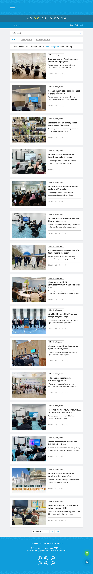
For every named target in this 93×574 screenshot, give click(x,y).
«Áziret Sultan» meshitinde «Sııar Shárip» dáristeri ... (64, 219)
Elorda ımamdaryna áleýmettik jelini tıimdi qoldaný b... (62, 442)
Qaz (81, 25)
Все (26, 47)
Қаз (72, 25)
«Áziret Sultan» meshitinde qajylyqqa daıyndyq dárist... (61, 474)
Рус (76, 25)
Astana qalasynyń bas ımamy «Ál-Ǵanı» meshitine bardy (63, 251)
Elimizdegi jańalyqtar (36, 47)
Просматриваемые (43, 40)
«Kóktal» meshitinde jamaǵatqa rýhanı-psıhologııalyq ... (63, 347)
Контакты (34, 543)
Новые (14, 40)
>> (57, 531)
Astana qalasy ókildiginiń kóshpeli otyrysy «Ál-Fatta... (64, 92)
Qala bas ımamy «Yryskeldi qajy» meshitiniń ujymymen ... (63, 60)
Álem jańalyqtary (66, 47)
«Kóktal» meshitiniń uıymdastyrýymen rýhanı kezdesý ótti (64, 284)
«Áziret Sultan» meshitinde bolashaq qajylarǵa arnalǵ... (61, 155)
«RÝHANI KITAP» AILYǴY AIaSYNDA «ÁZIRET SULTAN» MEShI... (64, 411)
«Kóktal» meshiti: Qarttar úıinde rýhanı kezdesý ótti (63, 506)
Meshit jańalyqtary (52, 47)
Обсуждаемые (26, 40)
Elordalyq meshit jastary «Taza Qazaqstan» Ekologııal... (62, 124)
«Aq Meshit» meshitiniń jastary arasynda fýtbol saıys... (62, 315)
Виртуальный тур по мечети (51, 543)
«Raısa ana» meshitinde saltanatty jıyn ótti (59, 379)
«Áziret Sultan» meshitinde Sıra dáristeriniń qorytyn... (63, 187)
